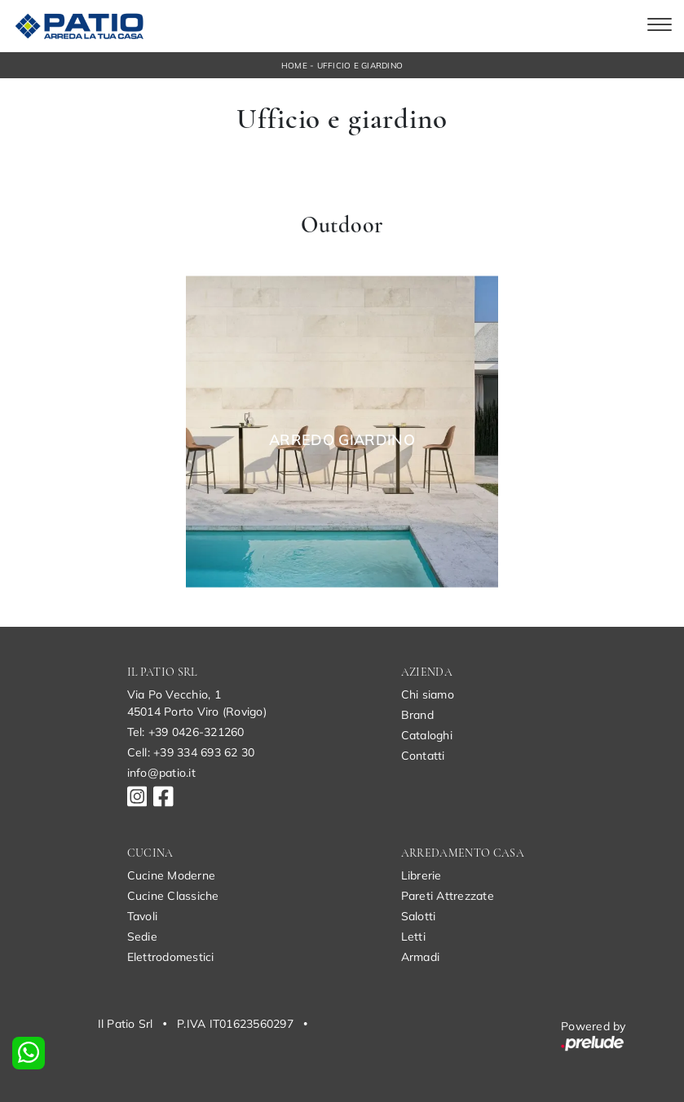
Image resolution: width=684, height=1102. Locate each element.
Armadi (420, 957)
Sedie (142, 936)
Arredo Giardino (342, 440)
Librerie (421, 875)
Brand (417, 714)
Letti (413, 936)
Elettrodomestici (170, 957)
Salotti (418, 916)
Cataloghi (426, 735)
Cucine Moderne (171, 875)
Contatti (423, 755)
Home (294, 65)
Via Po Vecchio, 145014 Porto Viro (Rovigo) (197, 703)
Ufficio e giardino (360, 65)
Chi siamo (427, 694)
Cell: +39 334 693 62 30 (191, 752)
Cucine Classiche (173, 895)
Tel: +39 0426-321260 (186, 732)
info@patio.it (161, 772)
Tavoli (142, 916)
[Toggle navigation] (659, 26)
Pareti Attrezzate (447, 895)
